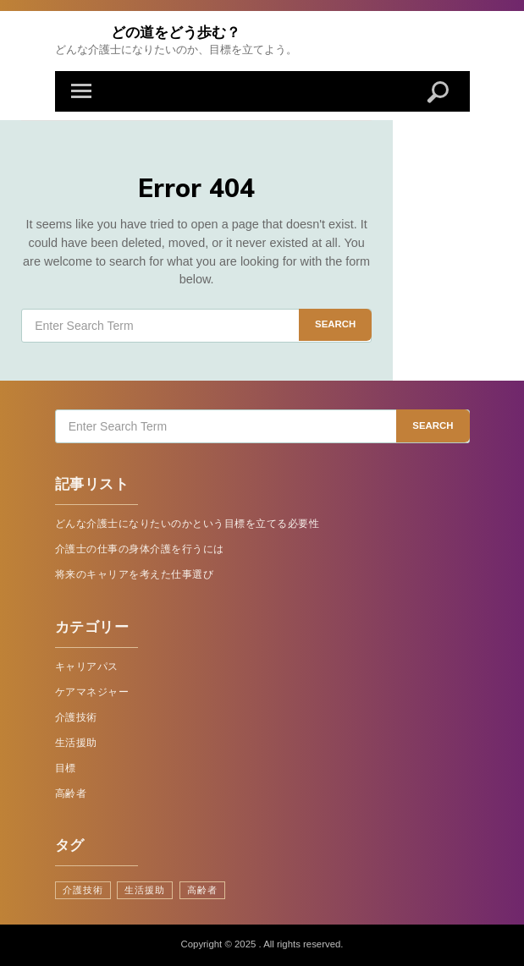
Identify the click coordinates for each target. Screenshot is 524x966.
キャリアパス (87, 666)
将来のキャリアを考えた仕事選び (134, 574)
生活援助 (76, 743)
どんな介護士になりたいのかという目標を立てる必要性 (187, 524)
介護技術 (76, 717)
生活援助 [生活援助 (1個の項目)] (144, 890)
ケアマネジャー (92, 692)
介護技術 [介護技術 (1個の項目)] (83, 890)
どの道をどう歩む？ (175, 32)
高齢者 (71, 793)
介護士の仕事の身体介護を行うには (139, 549)
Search (335, 324)
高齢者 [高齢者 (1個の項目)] (202, 890)
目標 (65, 768)
